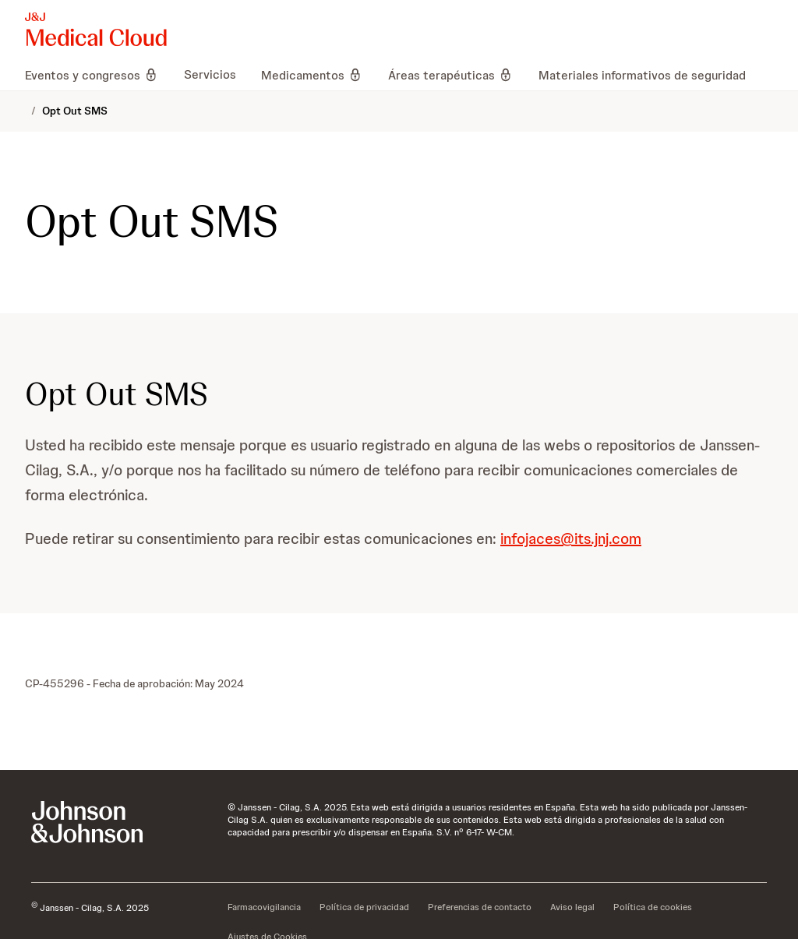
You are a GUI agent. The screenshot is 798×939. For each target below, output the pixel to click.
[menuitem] (98, 74)
